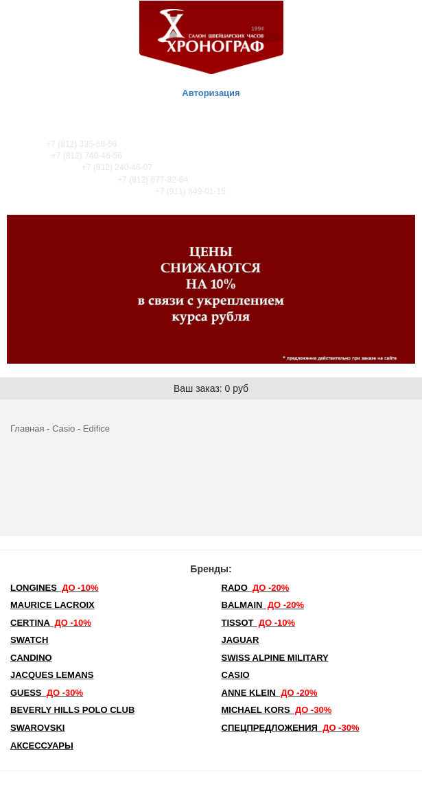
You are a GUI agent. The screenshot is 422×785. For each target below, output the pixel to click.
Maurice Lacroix (52, 605)
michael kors (277, 710)
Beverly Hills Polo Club (72, 710)
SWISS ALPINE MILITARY (275, 658)
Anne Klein (270, 693)
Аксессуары (41, 745)
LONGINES (54, 588)
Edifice (96, 428)
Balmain (263, 605)
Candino (31, 658)
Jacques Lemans (51, 675)
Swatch (29, 640)
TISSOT (259, 623)
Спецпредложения (291, 728)
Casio (63, 428)
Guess (46, 693)
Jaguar (240, 640)
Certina (50, 623)
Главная (27, 428)
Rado (256, 588)
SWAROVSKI (37, 728)
